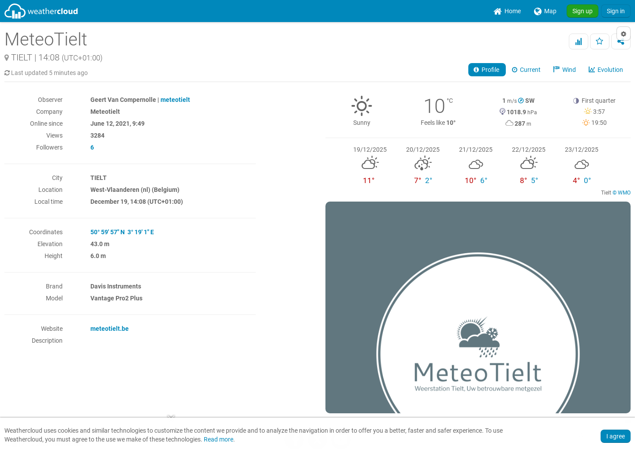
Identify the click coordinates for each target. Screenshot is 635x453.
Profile (487, 69)
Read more (218, 439)
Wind (565, 69)
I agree (615, 436)
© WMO (622, 193)
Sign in (616, 11)
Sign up (582, 11)
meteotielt (175, 99)
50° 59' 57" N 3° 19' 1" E (122, 232)
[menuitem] (507, 11)
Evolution (606, 69)
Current (527, 69)
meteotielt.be (109, 328)
